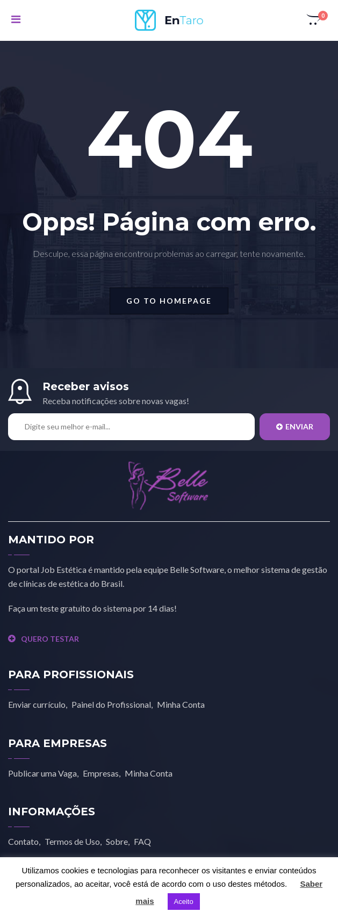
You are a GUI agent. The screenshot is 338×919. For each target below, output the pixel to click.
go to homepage (169, 300)
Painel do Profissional (111, 704)
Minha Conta (181, 704)
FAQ (142, 841)
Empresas (101, 773)
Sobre (117, 841)
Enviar (294, 426)
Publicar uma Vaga (42, 773)
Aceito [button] (183, 902)
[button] (314, 20)
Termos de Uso (72, 841)
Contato (23, 841)
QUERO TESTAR (43, 638)
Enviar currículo (37, 704)
